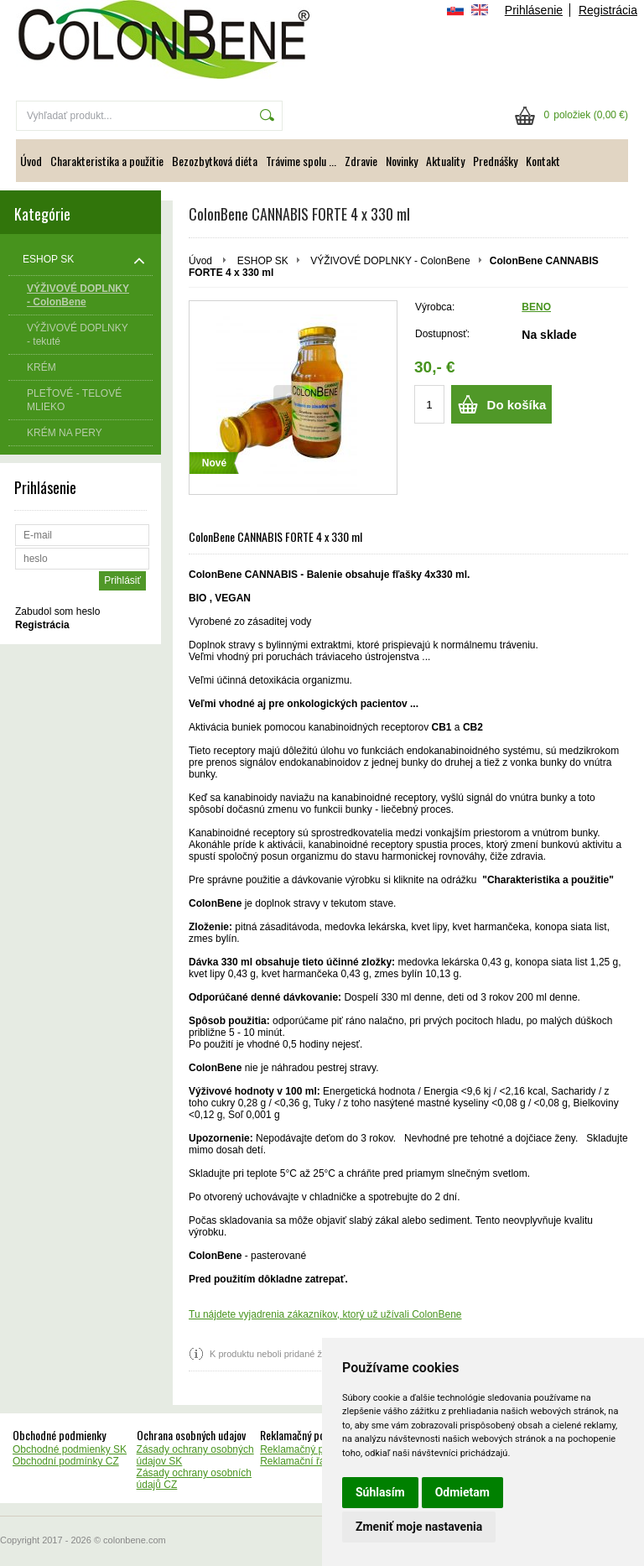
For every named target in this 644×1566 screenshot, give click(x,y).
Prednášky (495, 160)
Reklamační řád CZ (303, 1461)
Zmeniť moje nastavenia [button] (419, 1526)
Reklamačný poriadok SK (316, 1449)
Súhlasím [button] (380, 1492)
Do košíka (517, 405)
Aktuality (445, 160)
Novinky (402, 160)
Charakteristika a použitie (107, 160)
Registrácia (608, 10)
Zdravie (361, 160)
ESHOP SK (262, 261)
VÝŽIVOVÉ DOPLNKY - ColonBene (390, 261)
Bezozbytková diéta (214, 160)
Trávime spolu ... (301, 160)
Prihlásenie (534, 10)
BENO (536, 307)
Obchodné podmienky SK (70, 1449)
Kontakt (543, 160)
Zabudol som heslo (57, 611)
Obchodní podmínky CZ (66, 1461)
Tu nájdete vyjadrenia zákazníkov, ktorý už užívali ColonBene (325, 1314)
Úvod (31, 160)
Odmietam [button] (462, 1492)
